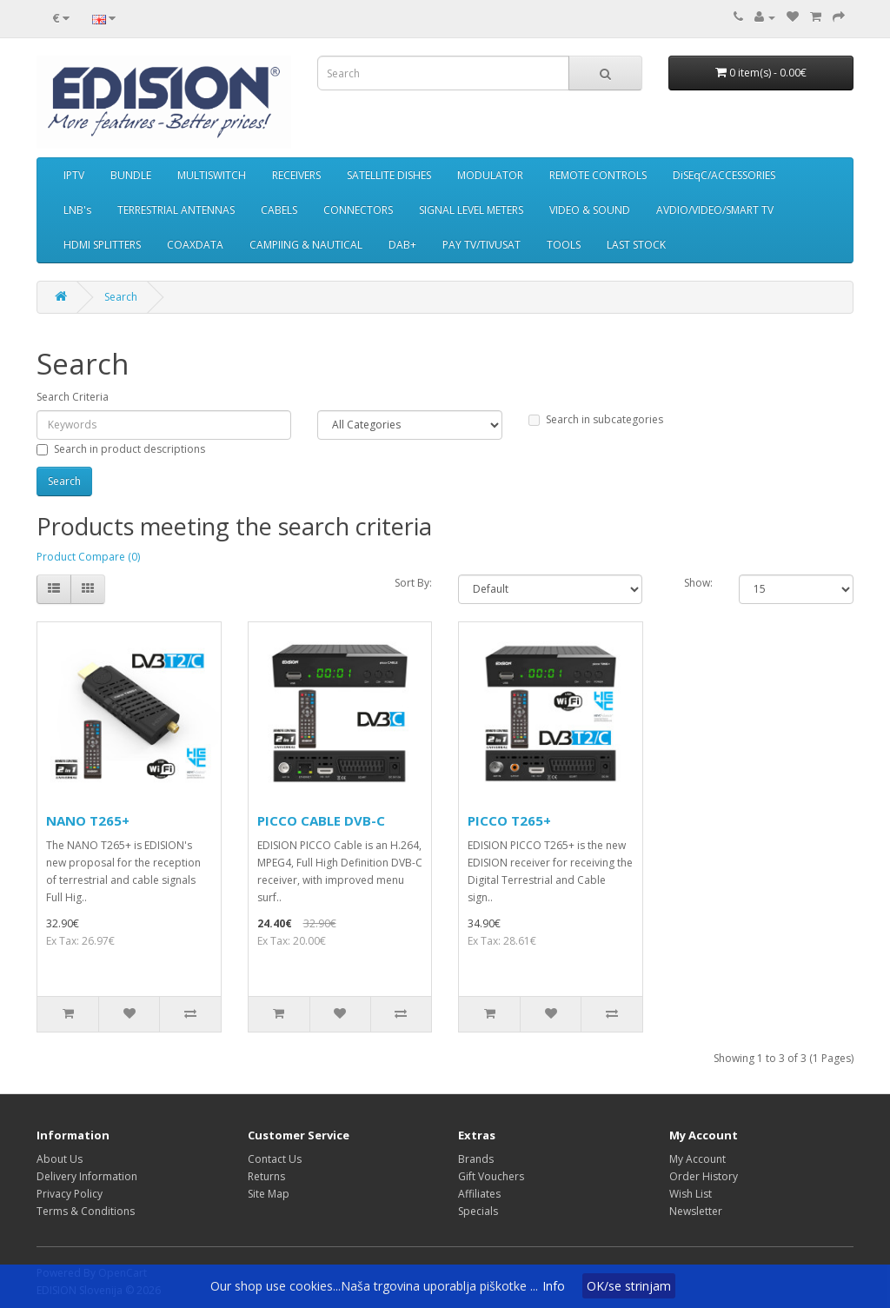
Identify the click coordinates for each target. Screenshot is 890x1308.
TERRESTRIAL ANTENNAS (176, 210)
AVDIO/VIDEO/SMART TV (715, 210)
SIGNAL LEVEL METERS (471, 210)
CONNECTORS (358, 210)
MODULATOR (490, 175)
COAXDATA (195, 244)
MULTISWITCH (211, 175)
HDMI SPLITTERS (102, 244)
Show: (698, 582)
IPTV (73, 175)
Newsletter (695, 1211)
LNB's (77, 210)
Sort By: (413, 582)
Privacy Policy (70, 1193)
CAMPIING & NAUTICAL (305, 244)
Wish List (690, 1193)
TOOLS (564, 244)
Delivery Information (87, 1176)
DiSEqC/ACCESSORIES (724, 175)
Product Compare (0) (88, 556)
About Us (60, 1159)
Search (120, 296)
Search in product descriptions (121, 449)
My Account (697, 1159)
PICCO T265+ (509, 820)
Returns (266, 1176)
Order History (703, 1176)
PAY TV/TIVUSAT (481, 244)
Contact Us (275, 1159)
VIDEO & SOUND (589, 210)
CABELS (279, 210)
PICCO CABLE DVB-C (321, 820)
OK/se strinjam (629, 1286)
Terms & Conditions (86, 1211)
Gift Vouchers (491, 1176)
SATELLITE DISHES (389, 175)
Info (553, 1286)
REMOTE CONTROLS (598, 175)
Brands (476, 1159)
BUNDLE (130, 175)
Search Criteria (73, 396)
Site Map (268, 1193)
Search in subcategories (595, 419)
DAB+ (402, 244)
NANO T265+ (88, 820)
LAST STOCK (636, 244)
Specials (478, 1211)
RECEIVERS (296, 175)
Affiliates (479, 1193)
